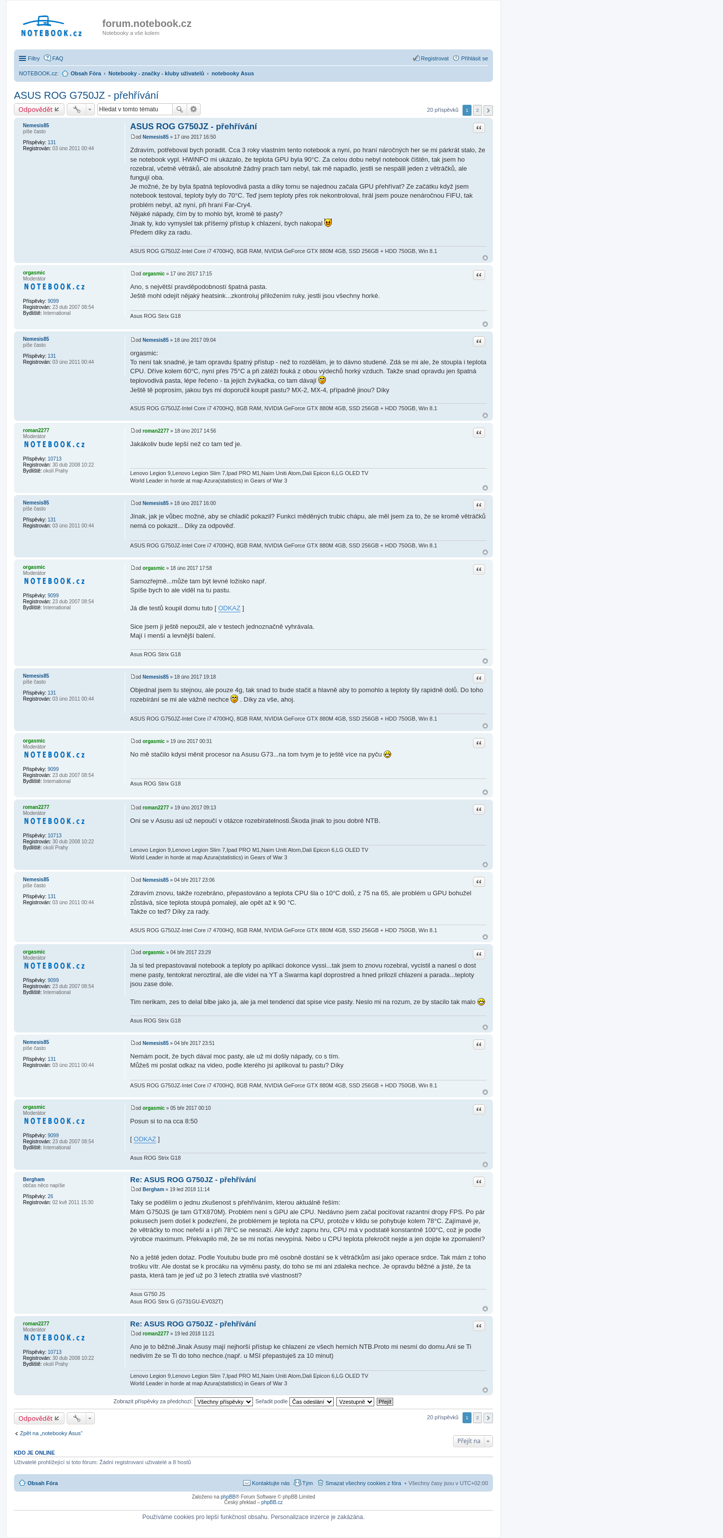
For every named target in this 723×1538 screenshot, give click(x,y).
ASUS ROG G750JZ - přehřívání (86, 95)
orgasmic (34, 272)
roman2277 (36, 430)
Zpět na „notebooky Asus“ (51, 1433)
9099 (52, 301)
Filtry (34, 58)
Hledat (179, 109)
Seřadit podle (294, 1401)
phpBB (228, 1497)
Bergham (33, 1179)
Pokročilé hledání (194, 109)
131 (51, 142)
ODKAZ (229, 608)
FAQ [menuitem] (57, 58)
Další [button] (488, 110)
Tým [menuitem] (307, 1483)
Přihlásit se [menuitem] (474, 58)
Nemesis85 (36, 125)
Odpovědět (35, 109)
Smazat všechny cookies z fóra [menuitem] (363, 1483)
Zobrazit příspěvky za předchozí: (183, 1401)
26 (50, 1196)
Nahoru (485, 257)
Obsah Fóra (42, 1483)
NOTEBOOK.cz (38, 73)
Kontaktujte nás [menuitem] (271, 1483)
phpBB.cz (272, 1502)
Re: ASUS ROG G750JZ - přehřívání (193, 1179)
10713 (54, 459)
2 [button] (477, 110)
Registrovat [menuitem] (435, 58)
